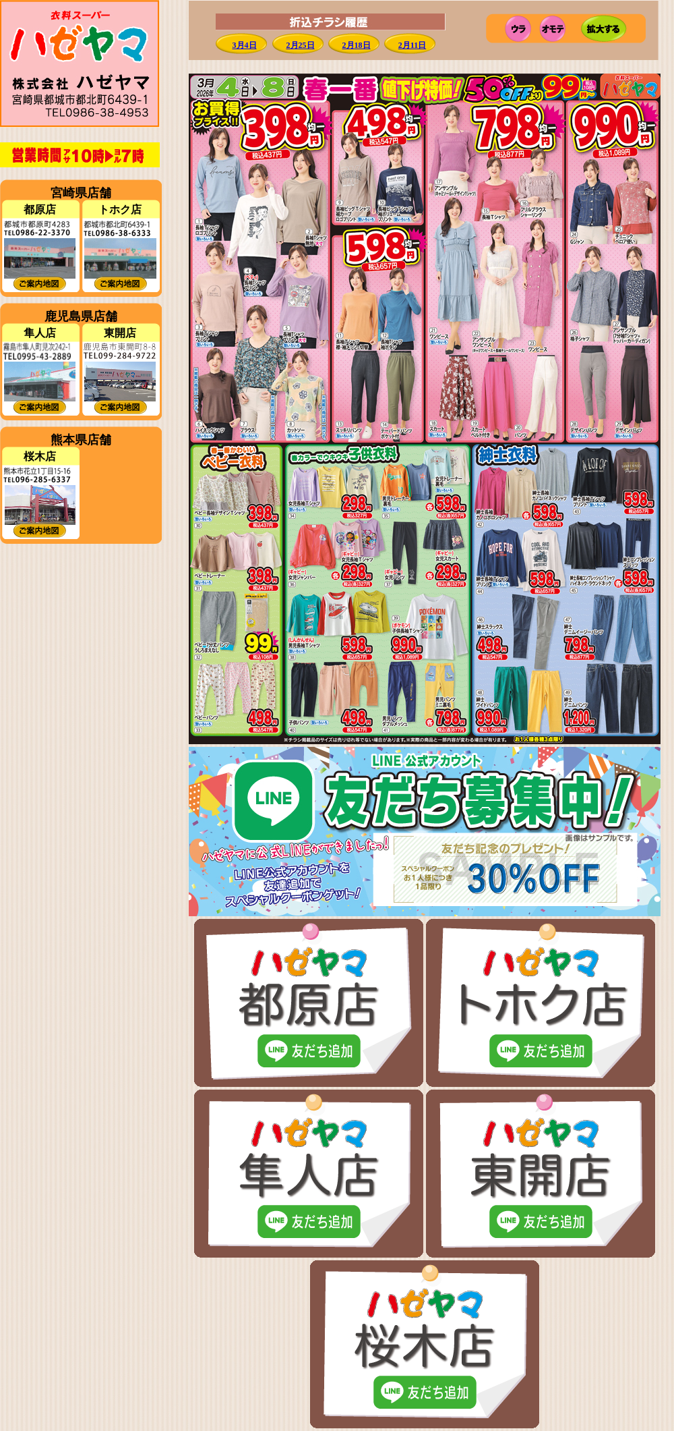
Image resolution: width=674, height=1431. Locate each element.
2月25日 (300, 45)
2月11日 (412, 45)
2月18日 (356, 45)
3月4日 (245, 45)
